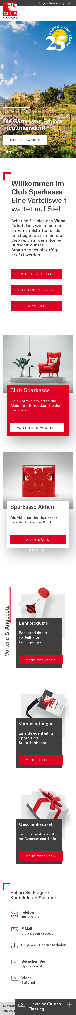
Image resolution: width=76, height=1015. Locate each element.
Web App (36, 306)
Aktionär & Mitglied (38, 541)
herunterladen (53, 945)
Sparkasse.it (31, 966)
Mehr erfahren (25, 140)
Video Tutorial (36, 274)
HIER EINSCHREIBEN (36, 290)
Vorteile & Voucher (37, 428)
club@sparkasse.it (37, 934)
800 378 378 (31, 917)
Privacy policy (12, 1011)
